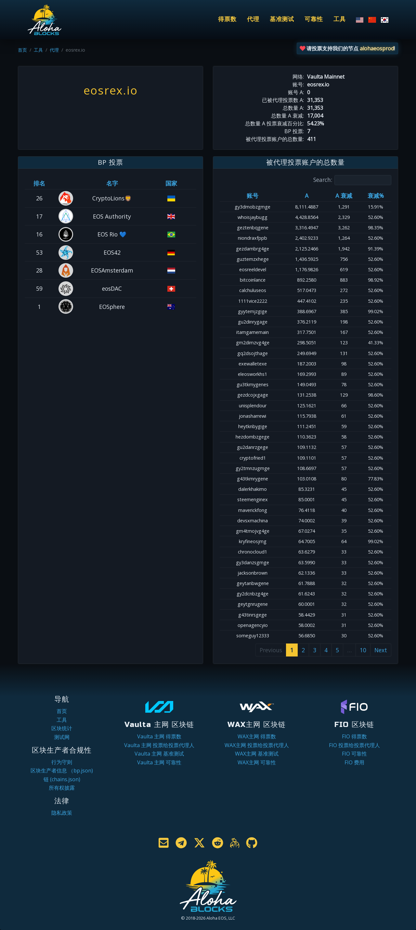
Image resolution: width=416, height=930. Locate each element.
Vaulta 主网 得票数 (159, 736)
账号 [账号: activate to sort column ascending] (252, 195)
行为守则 (61, 762)
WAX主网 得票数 (257, 736)
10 (363, 650)
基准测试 (282, 19)
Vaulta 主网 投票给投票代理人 (159, 745)
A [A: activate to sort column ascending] (306, 195)
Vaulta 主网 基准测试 (159, 753)
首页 (22, 50)
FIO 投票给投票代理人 (354, 745)
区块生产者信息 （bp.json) (62, 770)
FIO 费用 (354, 762)
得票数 (227, 19)
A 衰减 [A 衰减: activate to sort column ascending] (343, 195)
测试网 (62, 737)
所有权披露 (62, 787)
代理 (253, 19)
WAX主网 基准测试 (257, 753)
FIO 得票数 (354, 736)
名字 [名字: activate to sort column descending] (112, 183)
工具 (339, 19)
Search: (352, 180)
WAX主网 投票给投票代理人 (257, 745)
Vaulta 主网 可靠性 (159, 762)
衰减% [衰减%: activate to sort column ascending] (376, 195)
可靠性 (314, 19)
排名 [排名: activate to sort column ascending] (39, 183)
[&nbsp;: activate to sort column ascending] (66, 183)
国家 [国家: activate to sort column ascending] (171, 183)
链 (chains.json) (62, 779)
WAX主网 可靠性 (257, 762)
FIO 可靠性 (354, 753)
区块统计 (61, 728)
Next (380, 650)
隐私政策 (61, 812)
